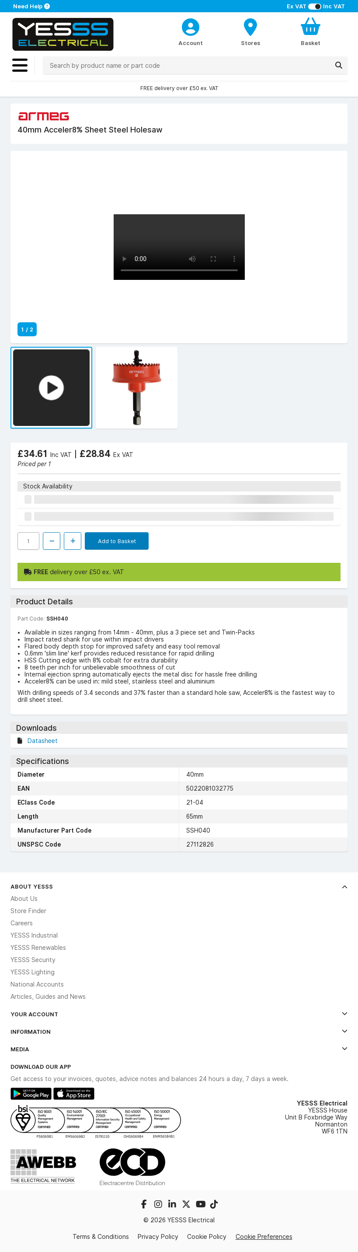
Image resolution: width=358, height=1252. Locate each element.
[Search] (339, 65)
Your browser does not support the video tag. (179, 247)
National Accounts (37, 984)
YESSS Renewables (38, 947)
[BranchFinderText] (251, 31)
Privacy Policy (158, 1236)
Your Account (179, 1014)
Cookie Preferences (264, 1236)
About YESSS (179, 886)
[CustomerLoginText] (190, 26)
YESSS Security (33, 959)
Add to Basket (117, 540)
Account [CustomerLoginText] (190, 42)
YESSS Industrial (34, 935)
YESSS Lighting (32, 972)
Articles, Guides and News (48, 996)
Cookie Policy (206, 1236)
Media (179, 1049)
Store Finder (28, 910)
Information (179, 1031)
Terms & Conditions (101, 1236)
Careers (21, 923)
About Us (24, 898)
